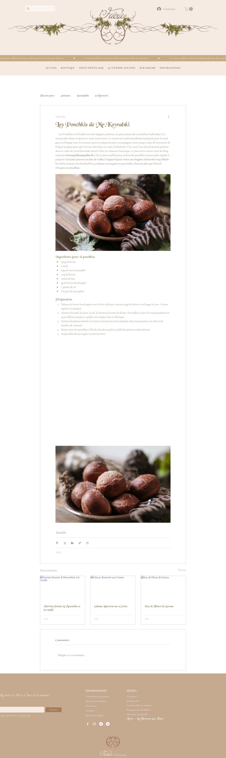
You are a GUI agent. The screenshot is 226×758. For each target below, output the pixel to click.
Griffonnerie (101, 95)
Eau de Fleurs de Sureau (159, 606)
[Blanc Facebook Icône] (88, 724)
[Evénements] (134, 701)
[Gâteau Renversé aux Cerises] (113, 588)
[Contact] (92, 710)
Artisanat (65, 95)
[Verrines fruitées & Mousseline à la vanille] (62, 588)
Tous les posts (47, 95)
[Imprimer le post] (87, 542)
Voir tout (182, 570)
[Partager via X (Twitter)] (64, 542)
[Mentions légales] (99, 715)
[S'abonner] (54, 709)
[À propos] (134, 696)
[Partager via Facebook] (56, 542)
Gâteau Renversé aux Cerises (110, 606)
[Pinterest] (108, 724)
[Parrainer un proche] (141, 714)
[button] (189, 9)
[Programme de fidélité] (141, 710)
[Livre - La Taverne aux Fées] (147, 719)
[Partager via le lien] (79, 542)
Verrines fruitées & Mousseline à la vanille (62, 608)
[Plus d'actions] (169, 116)
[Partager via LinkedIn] (72, 542)
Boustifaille (83, 95)
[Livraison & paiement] (99, 696)
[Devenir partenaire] (102, 701)
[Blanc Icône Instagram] (94, 724)
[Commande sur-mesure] (141, 705)
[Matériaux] (93, 706)
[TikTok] (101, 724)
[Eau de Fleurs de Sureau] (163, 588)
